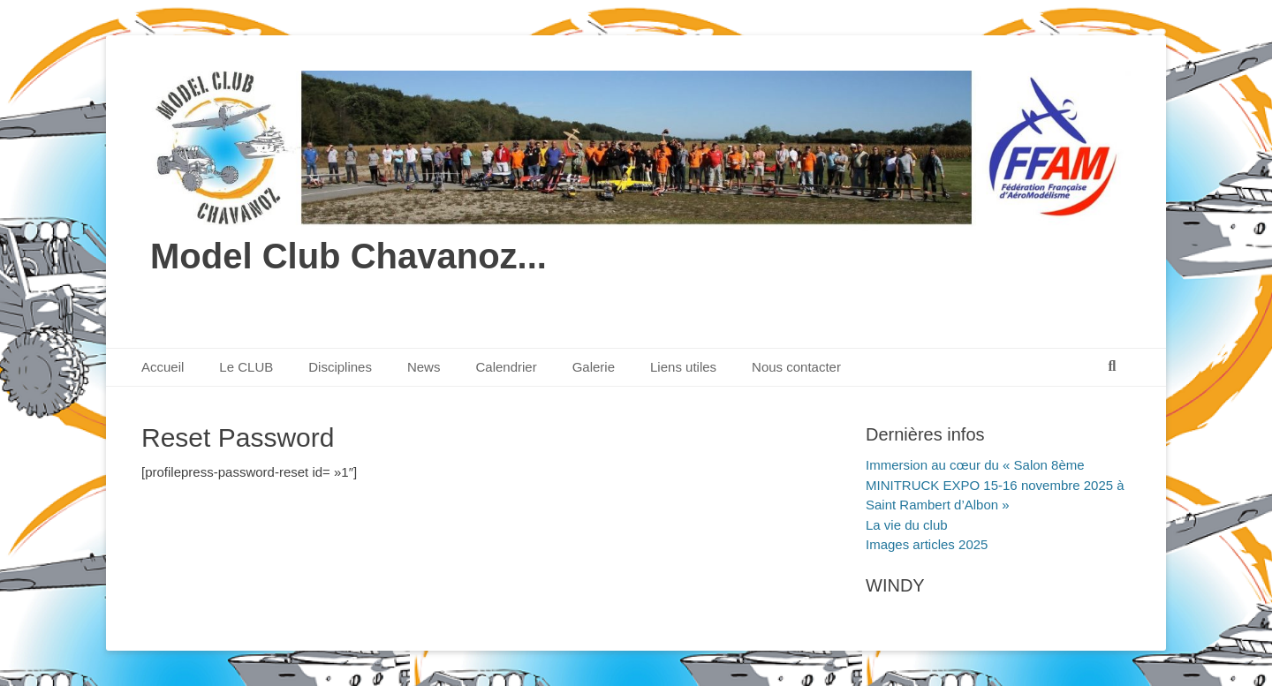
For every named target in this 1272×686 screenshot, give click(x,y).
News (424, 366)
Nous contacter (796, 366)
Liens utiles (683, 366)
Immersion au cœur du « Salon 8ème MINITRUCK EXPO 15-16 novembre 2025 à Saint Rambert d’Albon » (995, 484)
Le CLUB (246, 366)
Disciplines (340, 366)
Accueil (162, 366)
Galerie (593, 366)
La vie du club (907, 524)
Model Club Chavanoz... (348, 256)
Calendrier (505, 366)
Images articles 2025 (927, 544)
